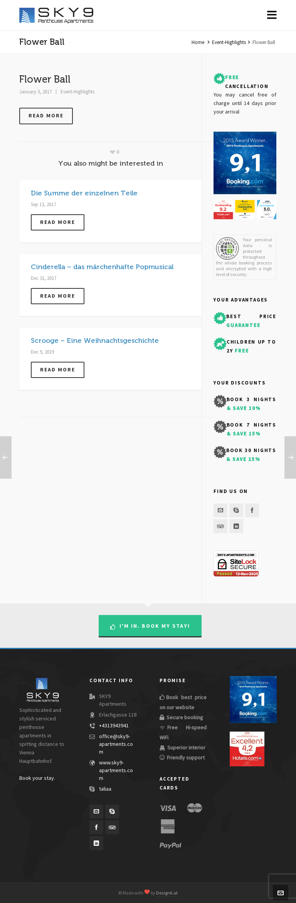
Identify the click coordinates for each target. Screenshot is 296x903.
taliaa (105, 789)
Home (198, 42)
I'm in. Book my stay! (150, 626)
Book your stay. (37, 778)
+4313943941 (114, 726)
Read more (46, 115)
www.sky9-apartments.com (116, 770)
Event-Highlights (229, 42)
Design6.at (167, 893)
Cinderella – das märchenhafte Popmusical (102, 267)
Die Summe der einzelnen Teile (84, 193)
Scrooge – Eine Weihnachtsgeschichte (95, 340)
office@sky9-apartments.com (116, 744)
